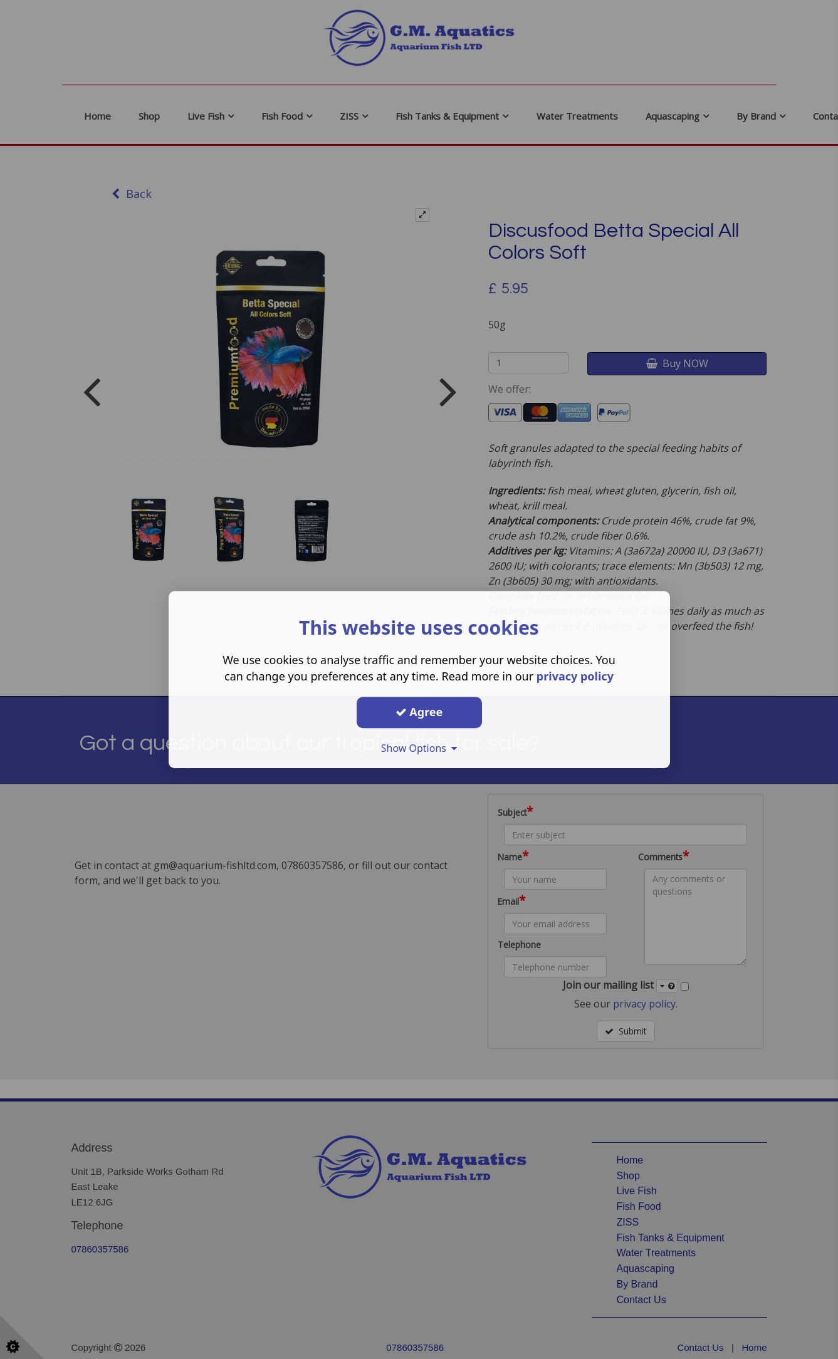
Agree (419, 711)
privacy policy (575, 676)
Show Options (419, 748)
